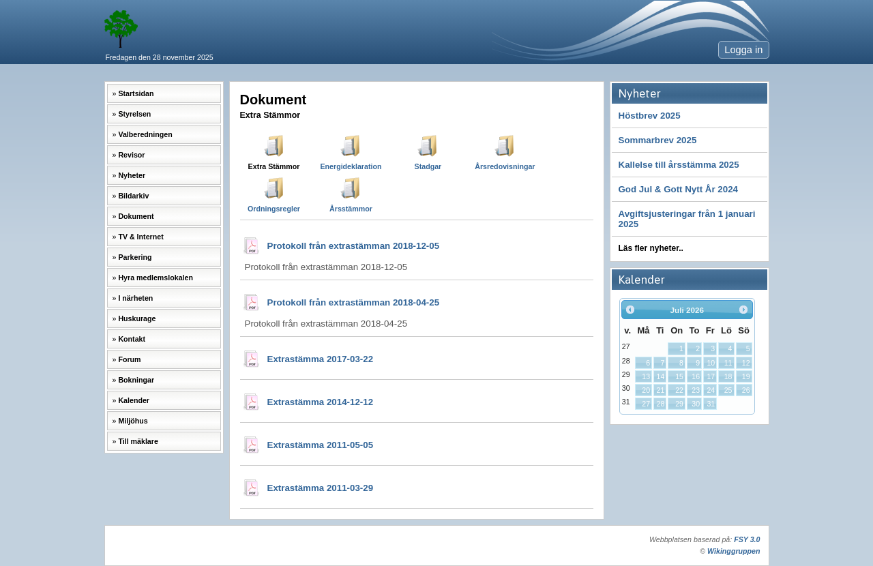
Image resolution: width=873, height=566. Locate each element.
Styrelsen (134, 114)
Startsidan (135, 93)
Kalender (133, 400)
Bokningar (136, 380)
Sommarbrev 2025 (658, 140)
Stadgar (428, 166)
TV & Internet (140, 237)
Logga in (743, 49)
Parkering (134, 257)
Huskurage (137, 318)
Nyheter (131, 175)
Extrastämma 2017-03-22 (320, 359)
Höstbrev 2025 (650, 115)
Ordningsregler (274, 209)
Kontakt (131, 339)
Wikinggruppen (733, 551)
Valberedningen (145, 134)
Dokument (135, 216)
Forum (129, 359)
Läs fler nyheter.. (651, 248)
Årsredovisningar (505, 166)
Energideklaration (350, 166)
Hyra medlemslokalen (155, 277)
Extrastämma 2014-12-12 (320, 402)
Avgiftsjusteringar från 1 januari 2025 (687, 219)
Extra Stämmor (274, 166)
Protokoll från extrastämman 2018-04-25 (353, 302)
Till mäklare (138, 441)
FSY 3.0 (747, 539)
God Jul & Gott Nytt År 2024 (679, 189)
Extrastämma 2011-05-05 (320, 445)
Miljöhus (132, 421)
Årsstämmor (350, 209)
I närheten (135, 298)
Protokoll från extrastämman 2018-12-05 (353, 246)
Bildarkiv (133, 196)
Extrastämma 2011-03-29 (320, 488)
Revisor (131, 155)
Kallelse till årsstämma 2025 (679, 165)
